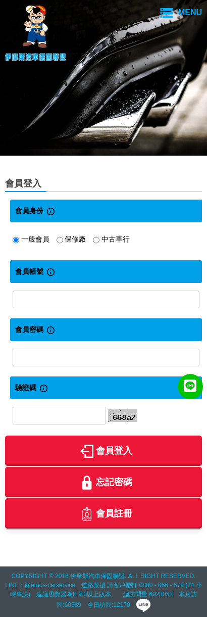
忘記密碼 (106, 483)
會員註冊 (106, 514)
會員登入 (106, 451)
